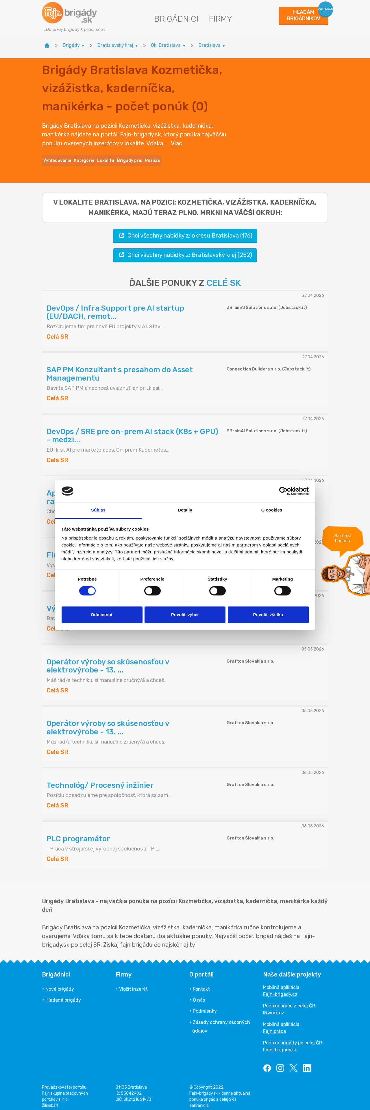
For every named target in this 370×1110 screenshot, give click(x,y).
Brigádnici (176, 19)
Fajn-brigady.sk (280, 1039)
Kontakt (201, 978)
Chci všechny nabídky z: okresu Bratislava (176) (185, 225)
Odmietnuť (102, 614)
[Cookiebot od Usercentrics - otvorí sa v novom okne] (283, 491)
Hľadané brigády (63, 989)
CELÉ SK (223, 272)
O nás (199, 989)
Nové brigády (59, 978)
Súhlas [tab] (98, 510)
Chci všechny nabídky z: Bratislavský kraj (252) (185, 244)
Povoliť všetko (268, 614)
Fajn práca (274, 1021)
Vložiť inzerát (133, 978)
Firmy (220, 19)
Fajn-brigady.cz (280, 984)
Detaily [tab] (185, 510)
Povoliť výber (185, 614)
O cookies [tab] (271, 510)
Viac (176, 138)
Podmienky (205, 1000)
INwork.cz (273, 1002)
